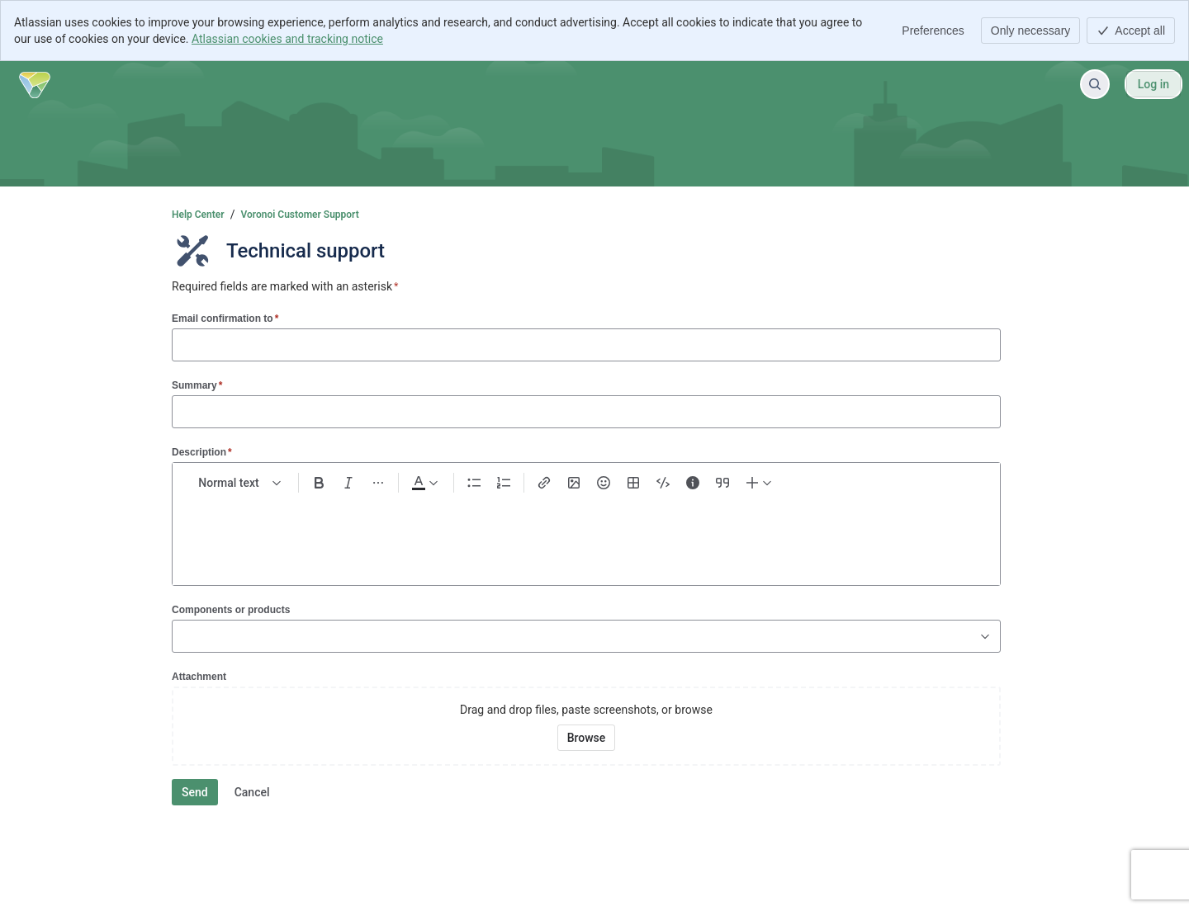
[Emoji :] (603, 483)
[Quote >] (722, 483)
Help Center (198, 214)
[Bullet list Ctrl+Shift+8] (474, 483)
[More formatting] (378, 483)
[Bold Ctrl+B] (319, 483)
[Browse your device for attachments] (586, 738)
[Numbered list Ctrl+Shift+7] (503, 483)
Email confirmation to (225, 318)
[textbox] (586, 532)
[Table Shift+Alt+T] (633, 483)
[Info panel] (693, 483)
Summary (197, 385)
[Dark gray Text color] (424, 483)
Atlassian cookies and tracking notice (287, 38)
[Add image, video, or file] (574, 483)
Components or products (231, 610)
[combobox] (180, 636)
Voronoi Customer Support (300, 214)
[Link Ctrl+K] (544, 483)
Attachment (199, 676)
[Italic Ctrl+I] (348, 483)
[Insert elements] (759, 483)
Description (202, 452)
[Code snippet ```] (663, 483)
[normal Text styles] (240, 483)
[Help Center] (34, 84)
